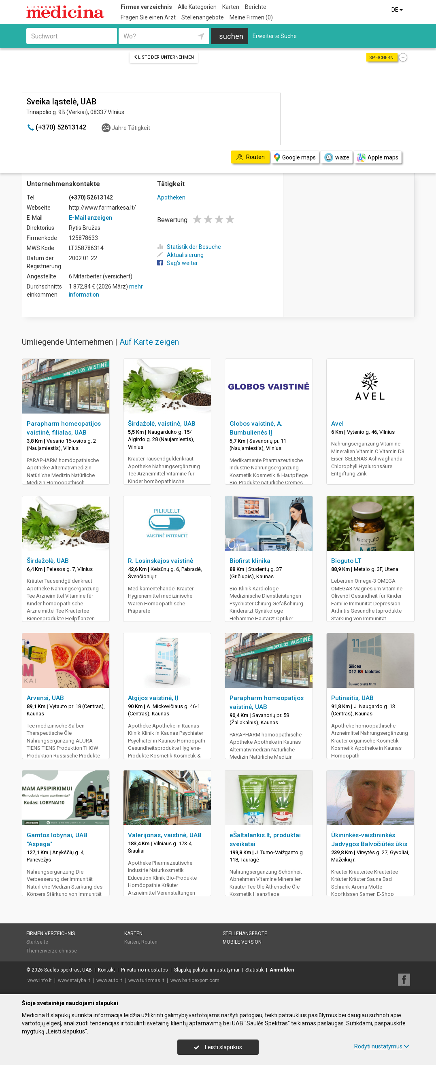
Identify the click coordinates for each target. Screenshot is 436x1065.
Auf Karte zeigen (149, 342)
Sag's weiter (177, 263)
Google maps (295, 157)
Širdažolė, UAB (48, 560)
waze (336, 157)
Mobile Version (242, 942)
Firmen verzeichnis (146, 7)
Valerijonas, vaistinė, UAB (165, 835)
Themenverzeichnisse (51, 951)
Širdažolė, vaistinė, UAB (162, 423)
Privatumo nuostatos (144, 970)
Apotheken (171, 197)
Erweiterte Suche (275, 36)
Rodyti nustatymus (381, 1046)
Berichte (255, 7)
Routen (149, 942)
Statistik (254, 970)
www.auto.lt (109, 980)
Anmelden (282, 970)
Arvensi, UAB (45, 698)
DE (397, 9)
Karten (230, 7)
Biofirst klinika (250, 560)
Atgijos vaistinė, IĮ (153, 698)
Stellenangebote (202, 17)
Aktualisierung (180, 255)
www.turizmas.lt (146, 980)
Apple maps (377, 157)
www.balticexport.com (194, 980)
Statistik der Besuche (189, 247)
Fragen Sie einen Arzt (148, 17)
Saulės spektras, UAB (68, 970)
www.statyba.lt (74, 980)
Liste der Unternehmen (164, 57)
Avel (337, 423)
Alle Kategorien (197, 7)
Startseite (37, 942)
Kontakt (106, 970)
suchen (231, 36)
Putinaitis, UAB (352, 698)
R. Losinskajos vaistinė (160, 560)
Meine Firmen (251, 17)
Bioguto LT (346, 560)
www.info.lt (40, 980)
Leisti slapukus (218, 1047)
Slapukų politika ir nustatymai (206, 970)
